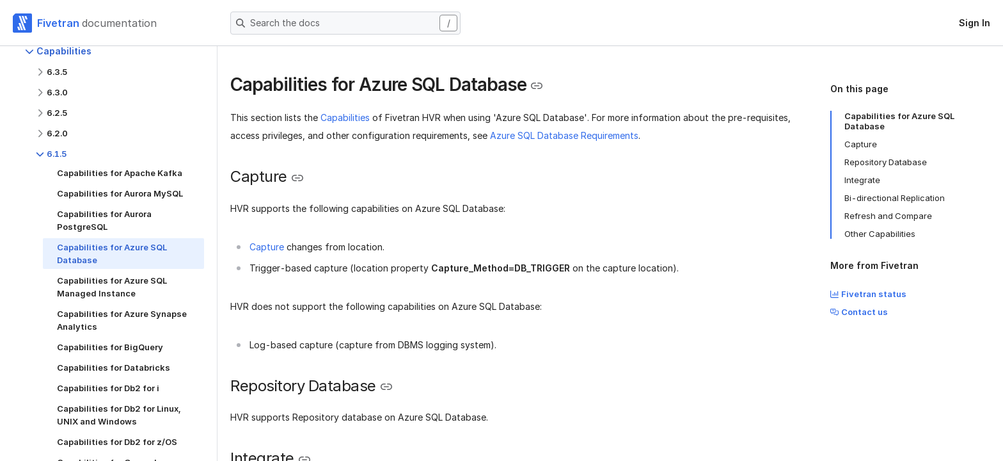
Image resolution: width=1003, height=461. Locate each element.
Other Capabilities (879, 234)
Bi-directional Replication (894, 198)
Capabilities (345, 117)
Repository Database (885, 162)
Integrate (862, 180)
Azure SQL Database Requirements (564, 135)
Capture (266, 246)
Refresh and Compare (888, 216)
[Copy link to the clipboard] (536, 86)
